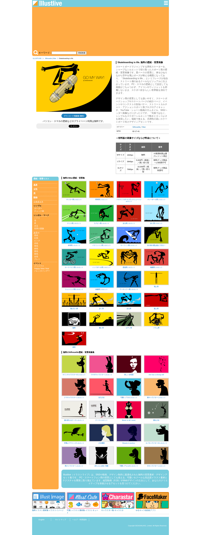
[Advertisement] (101, 29)
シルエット (38, 201)
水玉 (36, 226)
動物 (35, 197)
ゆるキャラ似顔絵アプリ (146, 510)
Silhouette (48, 58)
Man (54, 58)
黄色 (36, 251)
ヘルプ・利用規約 (79, 520)
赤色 (36, 243)
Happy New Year (41, 268)
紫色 (36, 254)
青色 (36, 246)
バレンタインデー (42, 271)
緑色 (36, 248)
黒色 (36, 235)
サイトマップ (60, 520)
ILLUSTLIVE (37, 58)
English (42, 520)
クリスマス (39, 266)
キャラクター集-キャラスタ (112, 510)
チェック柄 (39, 211)
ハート (37, 218)
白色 (36, 238)
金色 (36, 256)
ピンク (37, 240)
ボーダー (38, 208)
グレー (37, 259)
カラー (36, 233)
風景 (35, 185)
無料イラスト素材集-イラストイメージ (48, 510)
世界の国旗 (39, 228)
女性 (35, 189)
